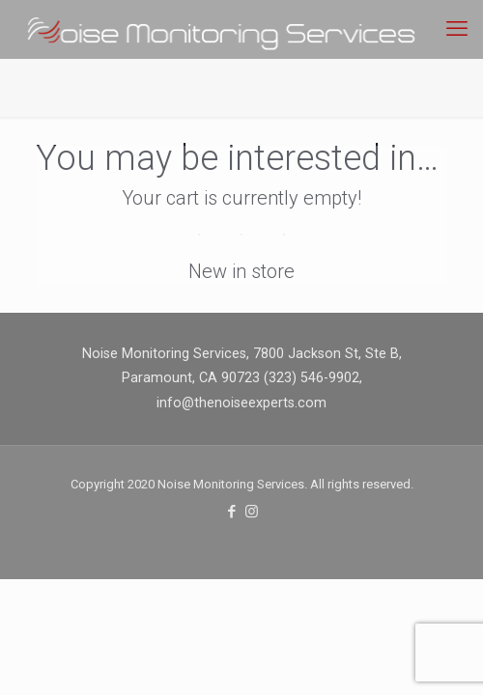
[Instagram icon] (251, 511)
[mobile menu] (456, 29)
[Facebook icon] (231, 511)
